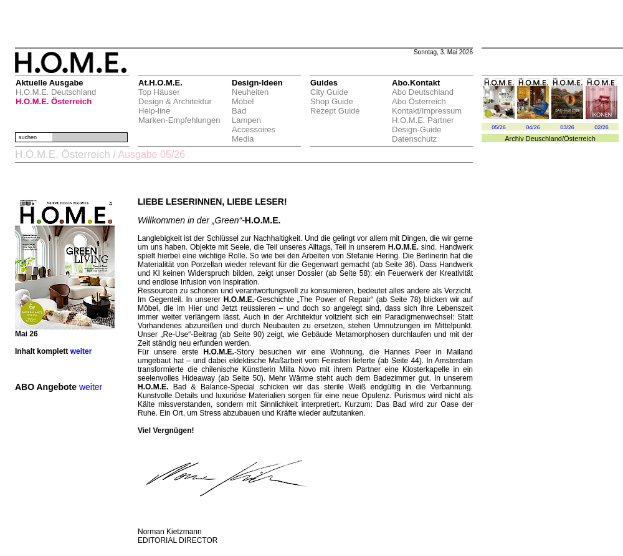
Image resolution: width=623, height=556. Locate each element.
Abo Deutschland (423, 92)
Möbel (243, 101)
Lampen (246, 120)
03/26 (567, 127)
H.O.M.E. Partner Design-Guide (423, 124)
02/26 (601, 127)
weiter (81, 351)
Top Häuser (158, 92)
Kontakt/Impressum (427, 110)
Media (243, 139)
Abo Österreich (419, 101)
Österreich (580, 138)
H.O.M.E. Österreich (54, 101)
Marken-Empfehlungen (179, 120)
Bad (239, 110)
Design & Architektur (175, 101)
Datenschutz (414, 139)
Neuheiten (250, 92)
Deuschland (544, 138)
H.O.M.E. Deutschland (56, 92)
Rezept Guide (335, 110)
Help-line (154, 110)
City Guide (329, 92)
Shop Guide (331, 101)
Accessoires (253, 129)
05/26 (499, 127)
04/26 (533, 127)
